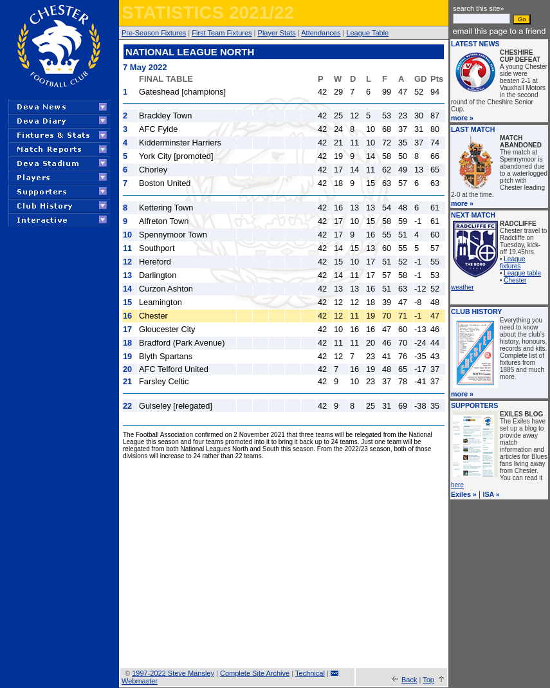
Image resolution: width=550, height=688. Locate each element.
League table (522, 273)
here (457, 484)
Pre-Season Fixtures (154, 33)
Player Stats (277, 33)
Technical (310, 673)
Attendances (320, 33)
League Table (367, 33)
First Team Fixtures (222, 33)
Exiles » (464, 494)
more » (462, 118)
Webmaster (140, 681)
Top (428, 679)
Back (409, 679)
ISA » (491, 494)
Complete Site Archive (254, 673)
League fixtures (513, 263)
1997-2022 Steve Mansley (173, 673)
